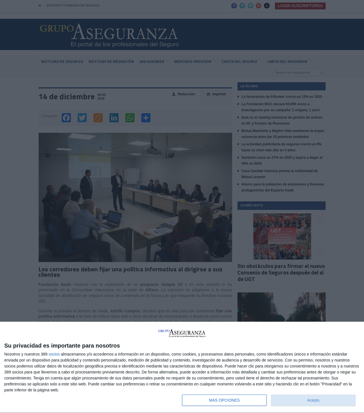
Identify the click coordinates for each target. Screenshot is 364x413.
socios (54, 354)
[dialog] (182, 367)
